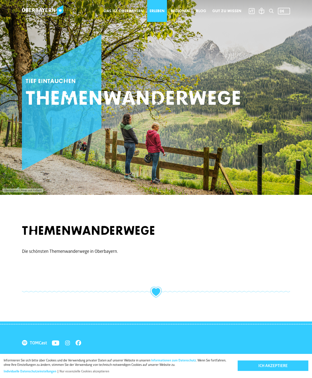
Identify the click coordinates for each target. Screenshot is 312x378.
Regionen (180, 11)
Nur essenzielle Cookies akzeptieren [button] (84, 371)
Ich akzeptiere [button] (273, 366)
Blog (201, 11)
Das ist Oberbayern (124, 11)
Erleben (157, 11)
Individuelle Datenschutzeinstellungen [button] (30, 371)
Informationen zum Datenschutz (173, 361)
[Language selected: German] (284, 11)
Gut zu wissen (226, 11)
